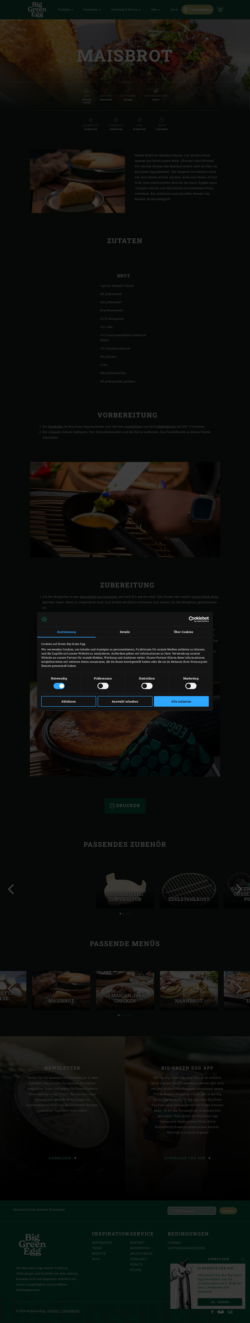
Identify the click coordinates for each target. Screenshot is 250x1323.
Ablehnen (68, 701)
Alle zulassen (181, 701)
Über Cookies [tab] (183, 632)
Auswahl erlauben (125, 701)
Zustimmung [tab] (66, 632)
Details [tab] (125, 632)
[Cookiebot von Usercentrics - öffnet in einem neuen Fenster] (192, 619)
